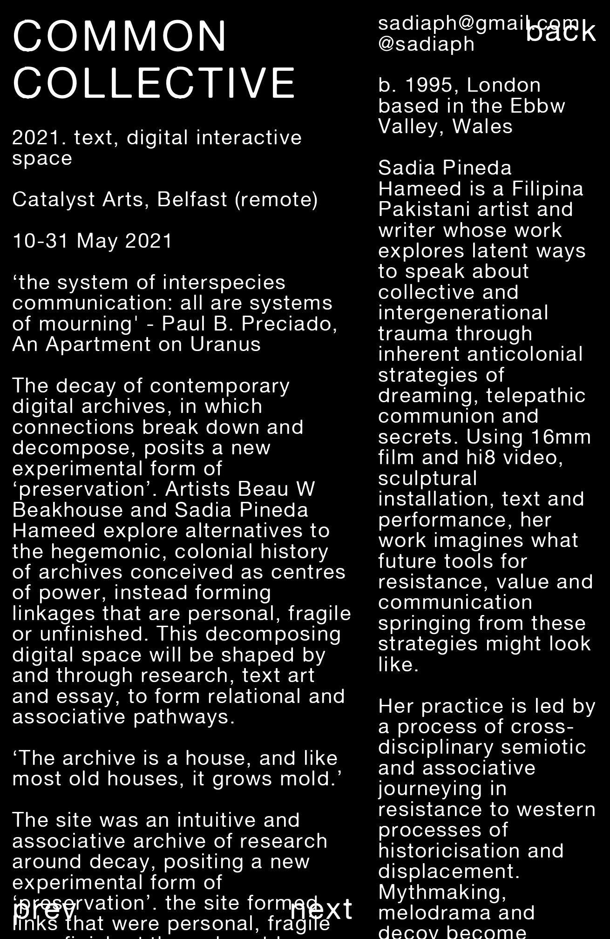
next (322, 908)
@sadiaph (426, 43)
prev (45, 908)
